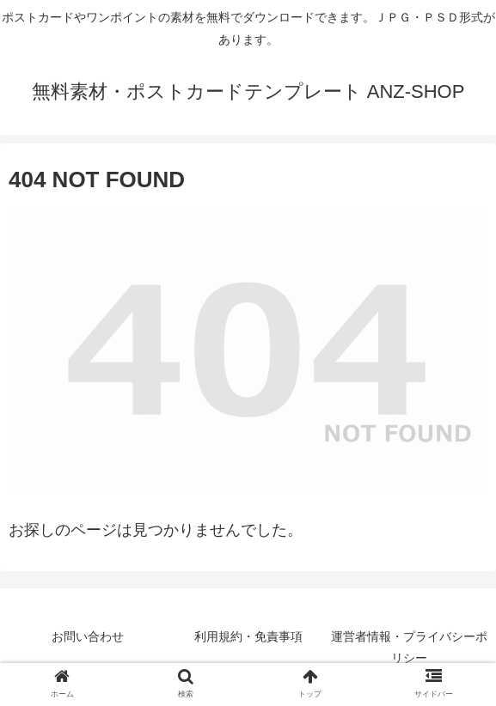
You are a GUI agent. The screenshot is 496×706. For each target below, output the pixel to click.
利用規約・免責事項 (248, 636)
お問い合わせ (88, 636)
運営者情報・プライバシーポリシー (409, 647)
